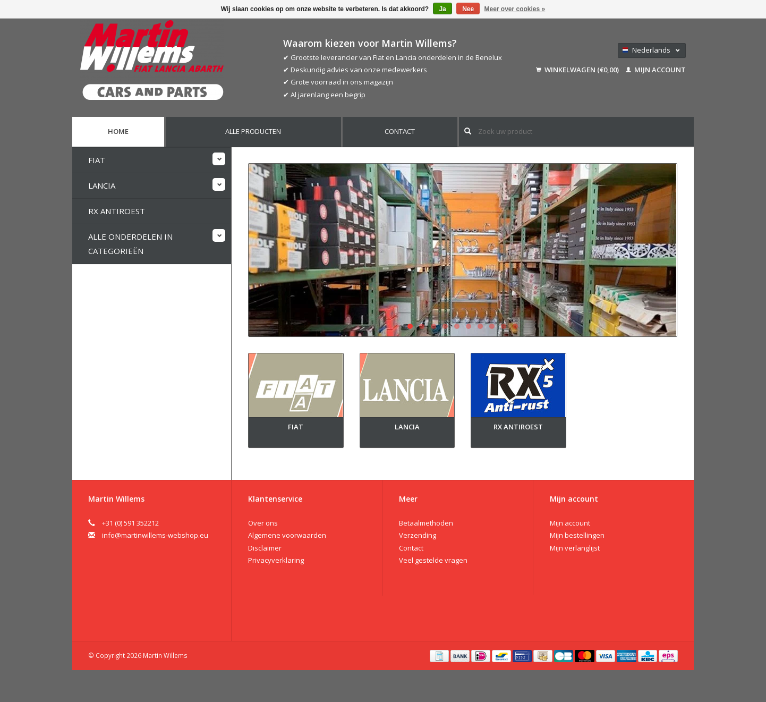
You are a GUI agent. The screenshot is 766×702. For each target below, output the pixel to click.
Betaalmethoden (426, 523)
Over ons (263, 523)
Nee (468, 9)
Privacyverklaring (276, 560)
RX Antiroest (116, 211)
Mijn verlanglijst (575, 548)
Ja (442, 9)
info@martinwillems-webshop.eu (155, 535)
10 (515, 326)
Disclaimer (265, 548)
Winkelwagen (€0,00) (578, 69)
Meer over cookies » (515, 9)
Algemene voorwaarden (287, 535)
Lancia (101, 185)
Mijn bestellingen (577, 535)
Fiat (96, 160)
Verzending (417, 535)
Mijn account (656, 69)
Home (118, 131)
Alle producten (253, 131)
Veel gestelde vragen (433, 560)
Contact (400, 131)
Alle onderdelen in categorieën (130, 243)
